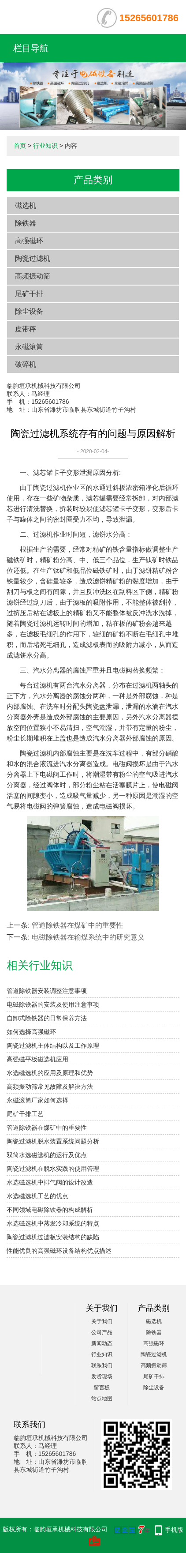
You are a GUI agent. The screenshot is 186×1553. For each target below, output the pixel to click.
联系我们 (101, 1365)
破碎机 (25, 364)
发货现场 (101, 1376)
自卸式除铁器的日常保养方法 (47, 1018)
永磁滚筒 (29, 346)
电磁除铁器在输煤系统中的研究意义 (88, 937)
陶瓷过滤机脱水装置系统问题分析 (53, 1141)
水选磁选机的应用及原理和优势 (50, 1072)
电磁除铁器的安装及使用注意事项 (53, 1004)
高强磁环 (29, 240)
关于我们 (101, 1321)
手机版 (174, 1529)
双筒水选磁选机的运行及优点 (47, 1154)
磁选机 (25, 205)
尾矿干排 (29, 293)
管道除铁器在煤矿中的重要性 (77, 925)
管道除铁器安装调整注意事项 (47, 990)
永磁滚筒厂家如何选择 (37, 1100)
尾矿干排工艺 (25, 1113)
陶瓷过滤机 (32, 258)
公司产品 (101, 1332)
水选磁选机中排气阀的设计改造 (50, 1182)
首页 (20, 145)
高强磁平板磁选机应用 (37, 1059)
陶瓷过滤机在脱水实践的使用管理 (53, 1168)
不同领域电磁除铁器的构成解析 (50, 1209)
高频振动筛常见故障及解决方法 (50, 1086)
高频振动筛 (32, 276)
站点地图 (101, 1398)
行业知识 (45, 145)
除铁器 (25, 223)
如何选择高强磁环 (31, 1031)
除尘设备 (29, 311)
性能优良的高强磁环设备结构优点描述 (59, 1250)
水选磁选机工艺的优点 (37, 1196)
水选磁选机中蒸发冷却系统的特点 (53, 1223)
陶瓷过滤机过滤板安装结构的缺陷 (53, 1237)
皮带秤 (25, 329)
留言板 (102, 1387)
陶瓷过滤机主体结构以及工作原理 (53, 1045)
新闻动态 (101, 1343)
